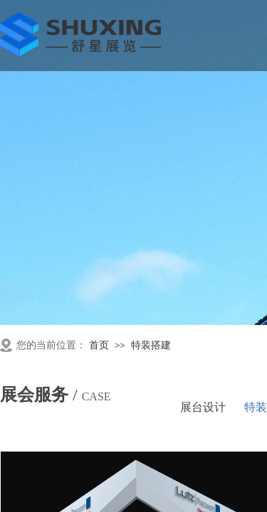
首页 (99, 345)
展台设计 (203, 407)
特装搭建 (151, 345)
